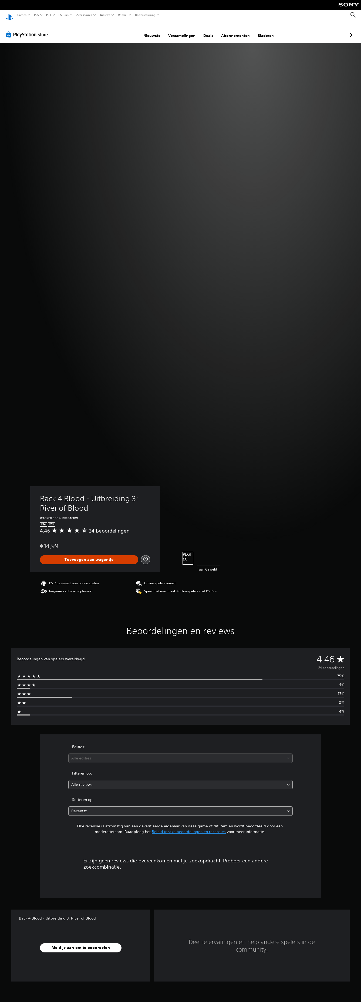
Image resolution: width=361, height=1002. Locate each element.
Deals (180, 30)
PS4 (48, 15)
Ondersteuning (145, 15)
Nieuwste (123, 30)
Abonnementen (207, 30)
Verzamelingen (153, 30)
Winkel (122, 15)
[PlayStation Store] (28, 29)
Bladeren (237, 30)
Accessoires (84, 15)
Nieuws (105, 15)
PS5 (36, 15)
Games (21, 15)
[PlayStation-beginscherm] (9, 15)
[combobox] (180, 753)
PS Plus (64, 15)
